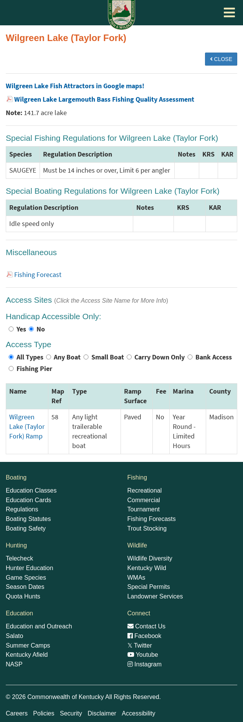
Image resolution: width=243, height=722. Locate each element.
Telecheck (19, 558)
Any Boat (67, 357)
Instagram (144, 664)
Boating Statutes (28, 519)
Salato (14, 636)
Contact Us (146, 626)
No (40, 329)
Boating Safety (26, 528)
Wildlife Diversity (149, 558)
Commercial (143, 500)
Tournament (143, 509)
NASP (14, 664)
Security (71, 713)
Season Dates (25, 587)
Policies (43, 713)
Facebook (144, 636)
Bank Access (213, 357)
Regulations (22, 509)
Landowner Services (155, 596)
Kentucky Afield (27, 654)
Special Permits (148, 587)
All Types (30, 357)
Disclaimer (102, 713)
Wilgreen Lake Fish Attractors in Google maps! (75, 86)
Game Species (26, 577)
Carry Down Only (159, 357)
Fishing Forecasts (151, 519)
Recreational (144, 490)
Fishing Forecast (37, 274)
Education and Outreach (39, 626)
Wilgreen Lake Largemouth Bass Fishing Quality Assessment (104, 99)
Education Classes (31, 490)
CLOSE (221, 59)
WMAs (136, 577)
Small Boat (107, 357)
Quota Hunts (23, 596)
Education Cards (28, 500)
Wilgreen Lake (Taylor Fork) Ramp (27, 426)
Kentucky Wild (146, 568)
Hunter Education (29, 568)
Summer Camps (28, 645)
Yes (21, 329)
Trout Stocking (147, 528)
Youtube (142, 654)
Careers (17, 713)
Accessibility (138, 713)
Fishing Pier (34, 368)
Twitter (139, 645)
